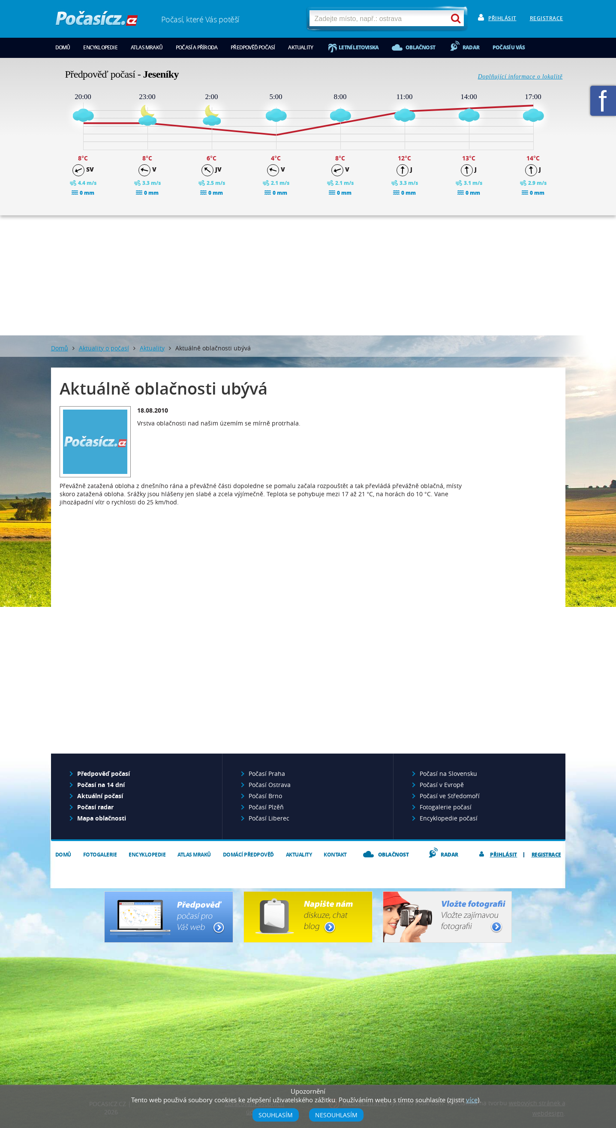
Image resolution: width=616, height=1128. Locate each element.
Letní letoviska (359, 47)
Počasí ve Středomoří (450, 796)
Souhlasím (275, 1115)
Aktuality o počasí (104, 348)
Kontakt (335, 854)
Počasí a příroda (196, 47)
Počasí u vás (509, 47)
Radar (471, 47)
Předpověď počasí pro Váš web (168, 917)
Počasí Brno (265, 796)
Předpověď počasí (253, 47)
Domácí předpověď (248, 854)
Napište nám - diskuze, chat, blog (308, 917)
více (472, 1099)
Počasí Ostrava (270, 785)
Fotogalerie (100, 854)
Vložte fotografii (447, 917)
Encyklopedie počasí (449, 818)
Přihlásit (502, 18)
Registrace (546, 18)
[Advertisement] (308, 275)
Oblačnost (420, 47)
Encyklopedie (100, 47)
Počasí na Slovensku (448, 773)
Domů (62, 47)
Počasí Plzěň (266, 807)
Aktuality (300, 47)
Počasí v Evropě (442, 785)
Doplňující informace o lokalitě (520, 76)
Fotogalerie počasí (446, 807)
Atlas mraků (146, 47)
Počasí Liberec (269, 818)
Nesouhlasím (336, 1115)
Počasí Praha (267, 773)
